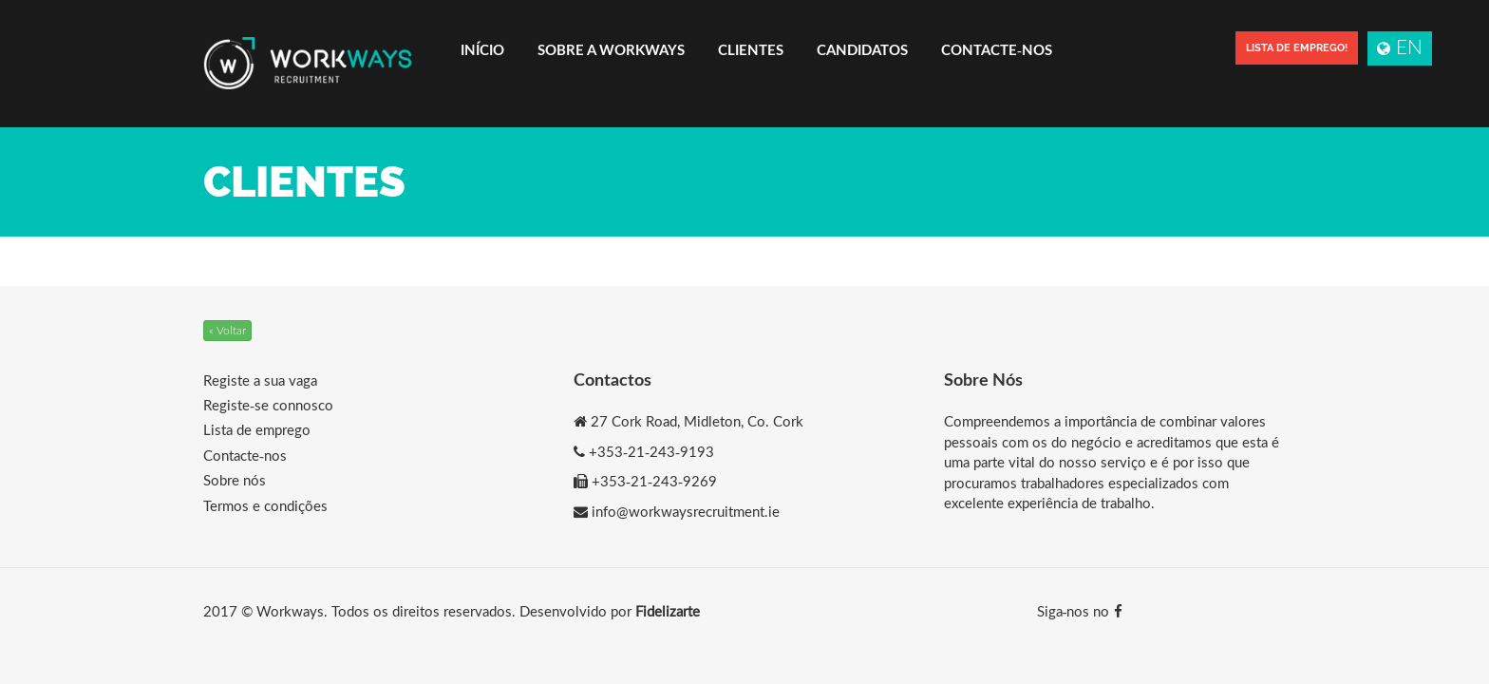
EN (1400, 46)
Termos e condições (265, 505)
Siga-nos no (1079, 610)
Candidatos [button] (862, 49)
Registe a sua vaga (260, 380)
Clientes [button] (750, 49)
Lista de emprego (257, 429)
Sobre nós (234, 479)
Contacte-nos (996, 49)
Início (482, 49)
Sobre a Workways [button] (611, 49)
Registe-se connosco (268, 404)
